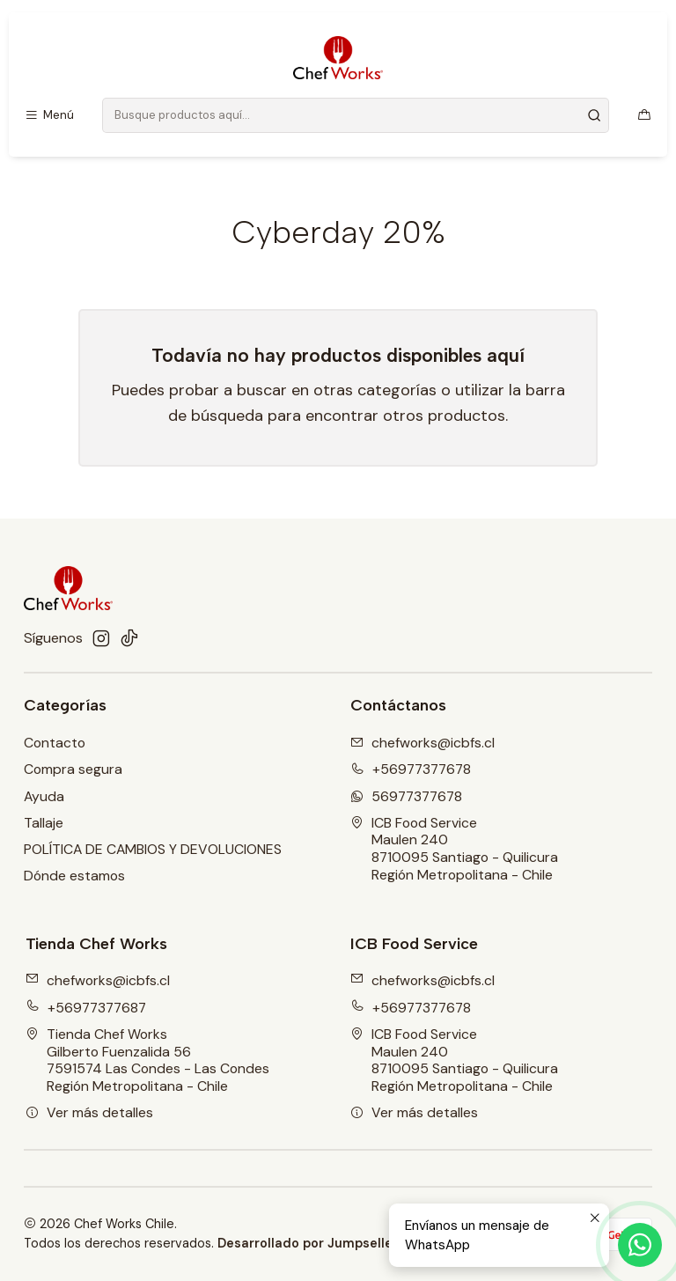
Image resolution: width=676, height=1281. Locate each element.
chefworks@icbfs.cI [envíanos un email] (422, 742)
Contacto (54, 742)
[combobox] (355, 115)
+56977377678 (410, 1007)
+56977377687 (86, 1007)
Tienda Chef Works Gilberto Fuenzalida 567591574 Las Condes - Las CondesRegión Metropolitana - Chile (147, 1060)
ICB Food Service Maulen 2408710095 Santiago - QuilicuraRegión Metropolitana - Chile (454, 849)
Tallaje (43, 823)
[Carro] (644, 115)
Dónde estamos (74, 875)
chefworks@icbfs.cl (98, 980)
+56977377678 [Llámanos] (410, 769)
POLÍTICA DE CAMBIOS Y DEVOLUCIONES (153, 849)
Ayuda (44, 796)
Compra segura (73, 769)
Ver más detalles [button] (89, 1112)
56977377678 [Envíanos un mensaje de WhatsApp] (406, 796)
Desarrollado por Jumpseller (307, 1243)
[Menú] (49, 115)
